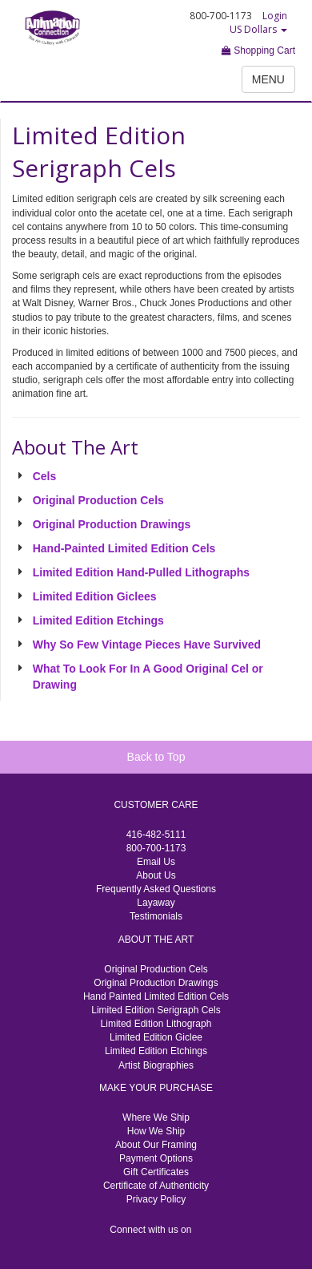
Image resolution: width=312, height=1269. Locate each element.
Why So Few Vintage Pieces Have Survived (147, 644)
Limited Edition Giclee (156, 1037)
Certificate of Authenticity (156, 1185)
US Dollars (258, 29)
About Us (155, 875)
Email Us (156, 861)
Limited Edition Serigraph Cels (155, 1010)
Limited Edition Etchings (98, 620)
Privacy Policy (156, 1199)
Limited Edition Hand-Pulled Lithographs (141, 572)
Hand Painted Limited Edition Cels (156, 996)
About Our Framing (156, 1144)
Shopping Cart (258, 50)
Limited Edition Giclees (95, 596)
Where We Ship (156, 1117)
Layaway (155, 902)
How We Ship (156, 1131)
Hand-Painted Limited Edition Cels (124, 548)
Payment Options (156, 1158)
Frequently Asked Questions (156, 889)
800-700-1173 (156, 848)
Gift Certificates (156, 1172)
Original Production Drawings (112, 524)
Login (274, 15)
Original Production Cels (98, 500)
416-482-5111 (156, 834)
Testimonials (156, 916)
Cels (45, 476)
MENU (268, 79)
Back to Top (156, 756)
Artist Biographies (156, 1065)
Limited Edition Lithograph (156, 1023)
